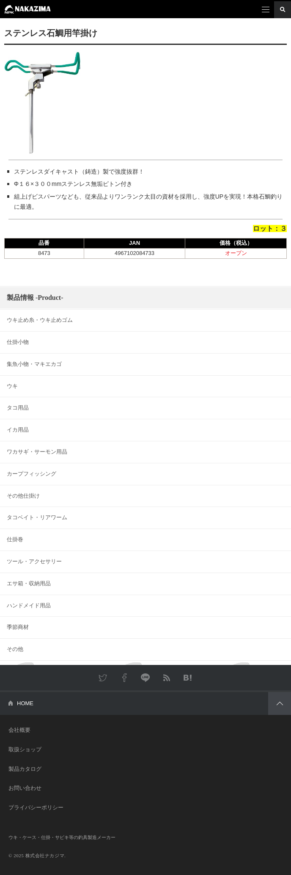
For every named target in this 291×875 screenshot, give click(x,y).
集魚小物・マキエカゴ (34, 364)
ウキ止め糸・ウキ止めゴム (40, 320)
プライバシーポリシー (35, 807)
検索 (282, 9)
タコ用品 (18, 407)
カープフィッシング (31, 474)
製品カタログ (24, 769)
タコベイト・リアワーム (37, 517)
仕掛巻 (15, 539)
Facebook (124, 677)
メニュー (265, 9)
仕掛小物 (18, 342)
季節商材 (18, 627)
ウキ (12, 386)
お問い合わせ (24, 788)
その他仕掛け (23, 496)
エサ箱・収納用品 (29, 583)
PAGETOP (279, 703)
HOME (25, 703)
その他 (15, 649)
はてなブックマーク (187, 677)
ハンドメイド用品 (29, 605)
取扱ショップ (24, 749)
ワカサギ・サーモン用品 (37, 452)
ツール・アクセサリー (34, 561)
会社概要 (19, 730)
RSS (166, 677)
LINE (145, 677)
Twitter (103, 677)
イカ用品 (18, 429)
